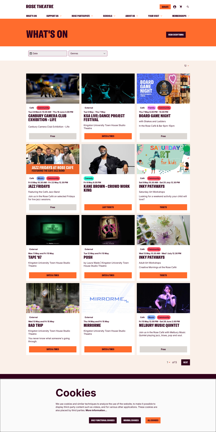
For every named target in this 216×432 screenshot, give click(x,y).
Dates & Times (108, 135)
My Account (174, 7)
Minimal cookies (131, 420)
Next (185, 361)
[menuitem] (31, 16)
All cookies (153, 420)
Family (151, 107)
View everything (176, 34)
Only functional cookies (103, 420)
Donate (165, 6)
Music (41, 178)
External (89, 107)
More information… (96, 410)
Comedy (89, 178)
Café (31, 107)
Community (43, 107)
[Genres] (88, 53)
